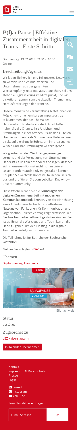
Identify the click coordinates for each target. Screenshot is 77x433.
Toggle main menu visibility (72, 11)
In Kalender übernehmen (22, 347)
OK (57, 415)
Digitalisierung (25, 95)
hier (36, 249)
